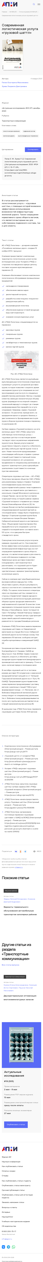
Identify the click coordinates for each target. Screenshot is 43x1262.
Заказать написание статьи (13, 1202)
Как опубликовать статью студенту (16, 1181)
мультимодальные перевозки (28, 136)
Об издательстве (9, 1226)
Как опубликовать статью (12, 1166)
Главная (4, 12)
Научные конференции (11, 1162)
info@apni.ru (19, 867)
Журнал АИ (6, 1157)
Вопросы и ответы (9, 1207)
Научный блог (7, 1217)
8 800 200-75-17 (9, 1231)
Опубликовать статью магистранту (16, 1185)
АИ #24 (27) (13, 12)
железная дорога (8, 136)
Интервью (6, 1212)
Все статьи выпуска (10, 965)
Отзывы (5, 1176)
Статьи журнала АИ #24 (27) (28, 12)
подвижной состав (29, 131)
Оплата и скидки (8, 1171)
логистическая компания (11, 131)
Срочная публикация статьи (13, 1190)
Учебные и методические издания (16, 1221)
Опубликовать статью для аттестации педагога (17, 1196)
